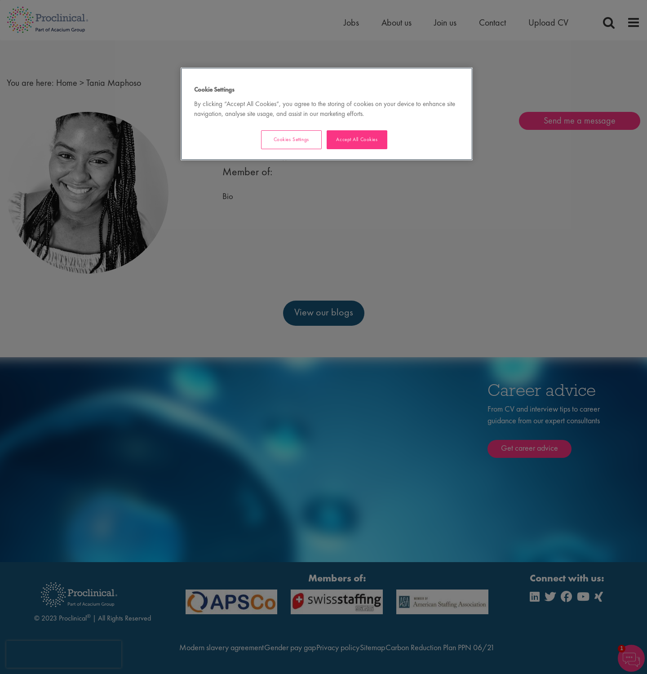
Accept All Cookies (356, 139)
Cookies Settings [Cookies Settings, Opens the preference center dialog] (291, 139)
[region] (327, 113)
